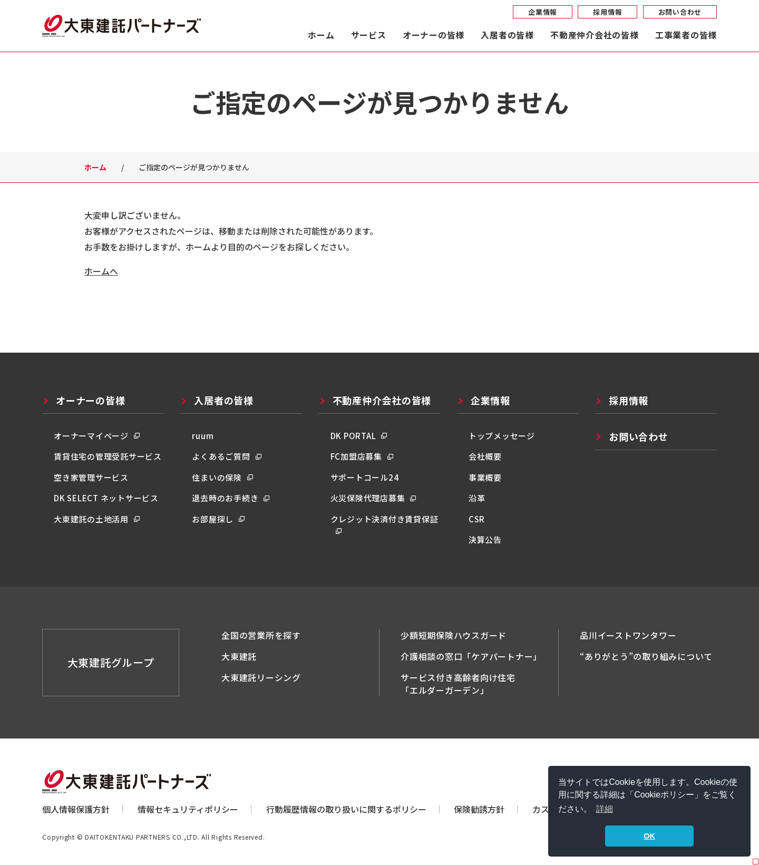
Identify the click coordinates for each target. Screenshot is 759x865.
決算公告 (485, 539)
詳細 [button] (604, 808)
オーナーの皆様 (433, 36)
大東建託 (239, 656)
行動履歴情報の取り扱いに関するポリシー (346, 809)
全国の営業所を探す (261, 635)
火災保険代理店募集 (367, 497)
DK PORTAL (353, 435)
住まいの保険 (217, 477)
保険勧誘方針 (479, 809)
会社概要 (485, 456)
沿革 (477, 497)
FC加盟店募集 (356, 456)
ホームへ (101, 271)
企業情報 (542, 12)
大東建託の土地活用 (91, 518)
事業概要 (485, 477)
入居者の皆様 (507, 36)
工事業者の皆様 (686, 36)
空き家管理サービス (91, 477)
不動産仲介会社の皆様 (594, 36)
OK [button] (649, 836)
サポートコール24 (364, 477)
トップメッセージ (502, 435)
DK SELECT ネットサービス (106, 497)
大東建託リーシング (261, 677)
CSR (477, 518)
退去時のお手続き (225, 497)
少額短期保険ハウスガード (454, 635)
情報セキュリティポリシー (188, 809)
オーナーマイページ (91, 435)
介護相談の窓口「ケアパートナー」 (471, 656)
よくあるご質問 (221, 456)
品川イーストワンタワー (628, 635)
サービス (368, 36)
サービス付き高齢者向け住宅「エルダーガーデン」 (458, 683)
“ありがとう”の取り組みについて (646, 656)
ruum (202, 435)
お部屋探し (212, 518)
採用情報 (607, 12)
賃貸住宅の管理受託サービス (108, 456)
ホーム (321, 36)
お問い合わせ (680, 12)
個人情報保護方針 (76, 809)
